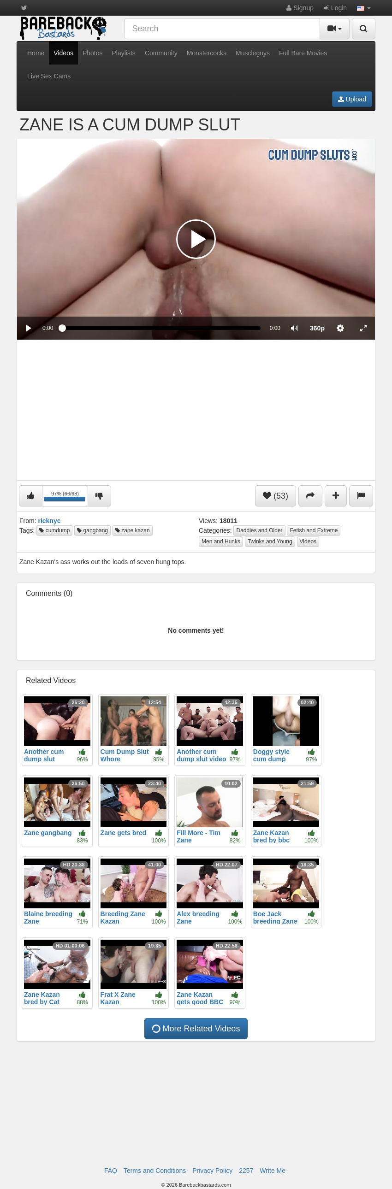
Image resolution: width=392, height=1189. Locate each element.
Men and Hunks (221, 541)
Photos (93, 53)
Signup (299, 8)
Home (35, 53)
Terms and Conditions (155, 1170)
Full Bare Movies (303, 53)
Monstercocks (206, 53)
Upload (352, 99)
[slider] (161, 328)
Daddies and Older (259, 530)
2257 (246, 1170)
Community (161, 53)
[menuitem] (317, 328)
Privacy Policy (212, 1170)
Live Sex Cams (49, 76)
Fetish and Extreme (314, 530)
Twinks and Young (270, 541)
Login (335, 8)
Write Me (272, 1170)
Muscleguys (253, 53)
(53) (275, 495)
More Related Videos (195, 1029)
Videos (63, 53)
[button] (363, 7)
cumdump (54, 530)
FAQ (110, 1170)
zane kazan (132, 530)
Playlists (124, 53)
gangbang (92, 530)
